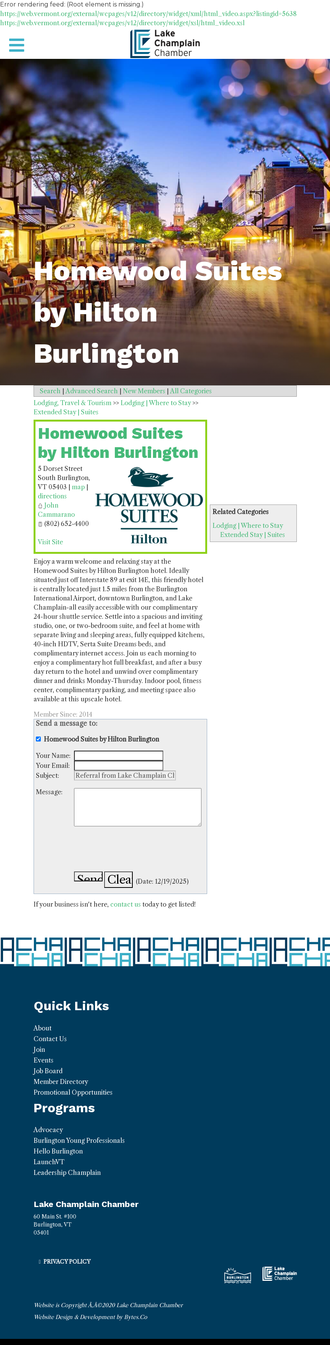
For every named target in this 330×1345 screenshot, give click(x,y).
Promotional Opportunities (73, 1092)
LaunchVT (49, 1162)
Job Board (48, 1071)
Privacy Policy (66, 1261)
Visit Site (50, 542)
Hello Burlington (58, 1151)
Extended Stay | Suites (252, 535)
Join (39, 1049)
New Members (144, 391)
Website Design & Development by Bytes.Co (90, 1317)
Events (43, 1060)
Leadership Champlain (67, 1172)
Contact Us (50, 1039)
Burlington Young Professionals (79, 1140)
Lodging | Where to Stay (247, 525)
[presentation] (132, 849)
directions (52, 496)
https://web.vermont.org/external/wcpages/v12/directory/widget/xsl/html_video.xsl (122, 23)
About (43, 1028)
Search (50, 391)
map (78, 487)
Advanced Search (92, 391)
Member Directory (61, 1081)
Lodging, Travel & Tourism (72, 403)
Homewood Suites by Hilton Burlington (118, 443)
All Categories (191, 391)
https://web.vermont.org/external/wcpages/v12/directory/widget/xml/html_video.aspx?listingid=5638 (148, 14)
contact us (125, 904)
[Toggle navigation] (16, 45)
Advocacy (48, 1130)
